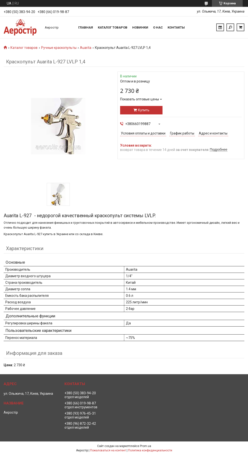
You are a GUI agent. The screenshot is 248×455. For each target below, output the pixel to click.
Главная (85, 27)
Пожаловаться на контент (108, 450)
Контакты (176, 27)
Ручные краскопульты (59, 48)
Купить (143, 110)
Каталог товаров (112, 27)
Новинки (140, 27)
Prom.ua (145, 446)
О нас (158, 27)
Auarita (85, 48)
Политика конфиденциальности (150, 450)
